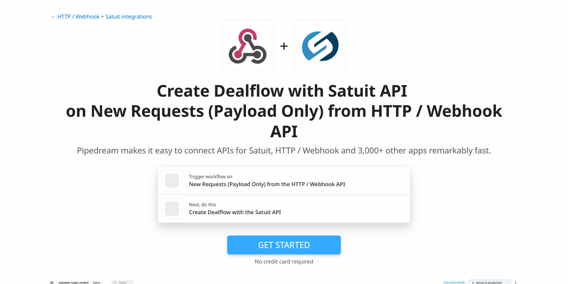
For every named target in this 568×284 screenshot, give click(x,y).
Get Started (284, 244)
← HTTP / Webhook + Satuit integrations (101, 17)
